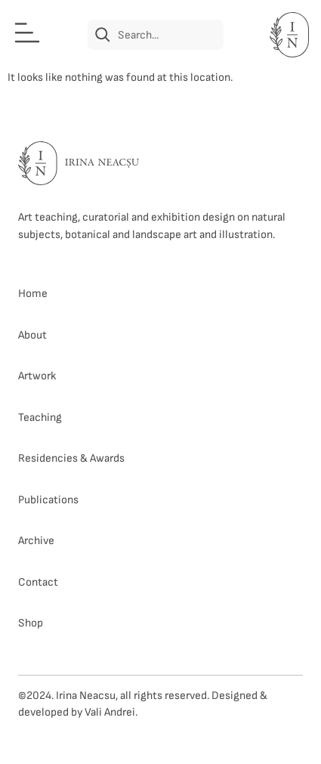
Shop (30, 623)
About (32, 335)
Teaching (40, 417)
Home (33, 293)
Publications (48, 500)
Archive (36, 541)
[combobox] (156, 35)
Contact (38, 582)
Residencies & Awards (71, 458)
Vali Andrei (110, 712)
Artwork (37, 376)
